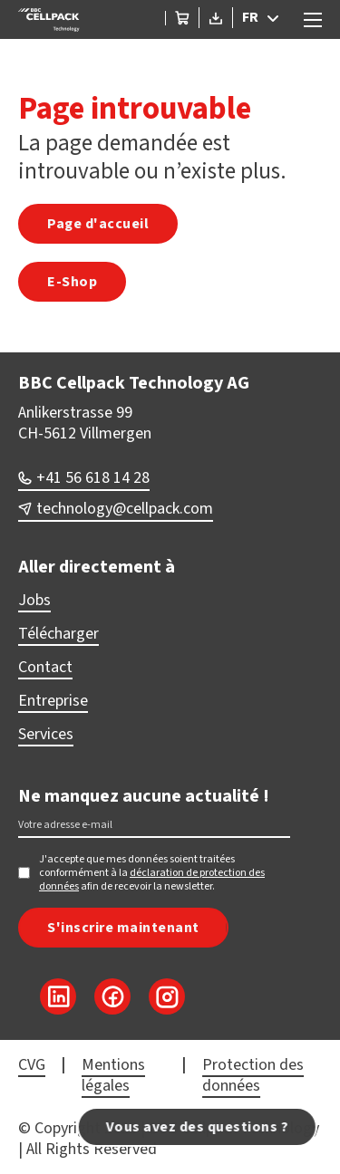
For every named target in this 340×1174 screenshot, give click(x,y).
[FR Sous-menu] (277, 18)
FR (250, 17)
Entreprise (53, 700)
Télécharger (58, 633)
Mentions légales (113, 1075)
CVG (31, 1064)
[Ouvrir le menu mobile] (313, 20)
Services (45, 734)
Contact (45, 667)
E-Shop (72, 282)
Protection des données (253, 1075)
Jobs (34, 600)
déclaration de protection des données (152, 879)
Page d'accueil (98, 224)
